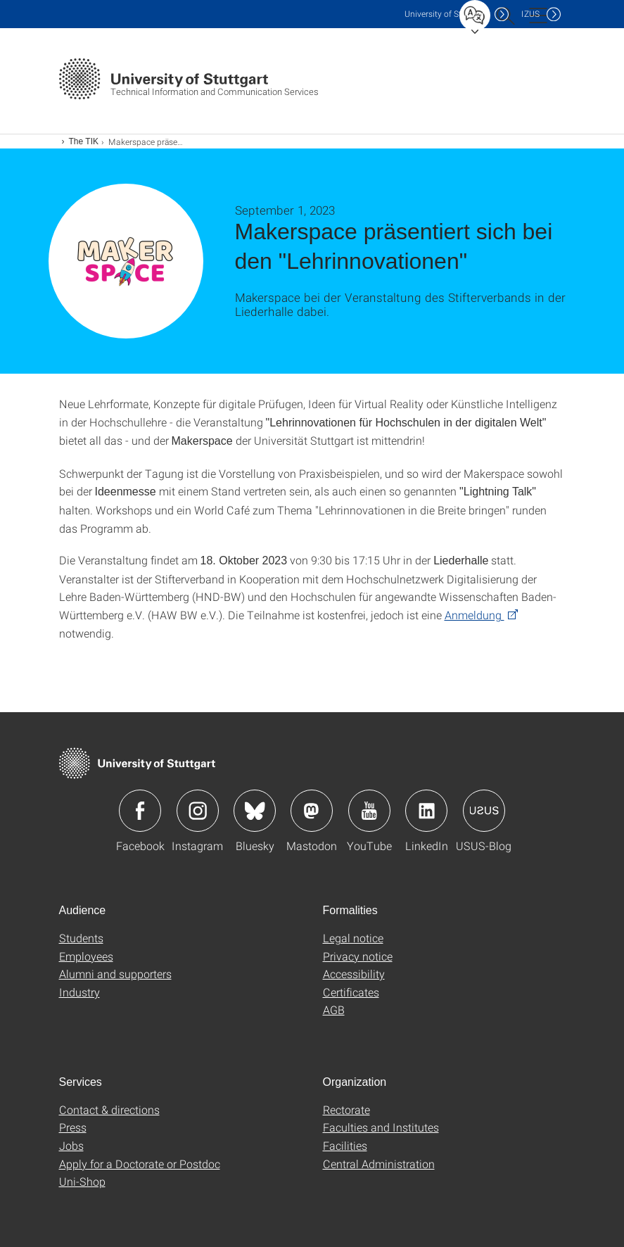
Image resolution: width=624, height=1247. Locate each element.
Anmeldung (474, 614)
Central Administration (379, 1163)
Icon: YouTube (369, 811)
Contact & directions (109, 1109)
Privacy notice (358, 956)
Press (73, 1127)
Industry (79, 992)
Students (81, 937)
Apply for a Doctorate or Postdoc (139, 1163)
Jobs (71, 1145)
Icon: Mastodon (312, 811)
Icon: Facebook (140, 811)
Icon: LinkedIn (426, 811)
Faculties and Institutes (381, 1127)
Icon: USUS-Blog (484, 811)
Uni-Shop (82, 1181)
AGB (334, 1009)
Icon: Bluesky (255, 811)
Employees (86, 956)
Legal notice (353, 937)
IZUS (530, 13)
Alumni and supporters (115, 973)
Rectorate (346, 1109)
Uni (446, 13)
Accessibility (354, 973)
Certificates (351, 992)
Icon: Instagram (198, 811)
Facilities (345, 1145)
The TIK (83, 141)
